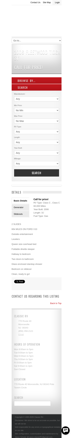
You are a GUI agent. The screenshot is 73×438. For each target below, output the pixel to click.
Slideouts (18, 214)
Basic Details (20, 200)
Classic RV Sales (37, 21)
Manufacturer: (19, 94)
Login (57, 2)
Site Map (47, 2)
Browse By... (25, 81)
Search (36, 173)
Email (21, 334)
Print (15, 286)
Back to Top (54, 303)
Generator (19, 207)
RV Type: (18, 127)
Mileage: (17, 159)
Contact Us (35, 2)
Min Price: (18, 105)
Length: (17, 137)
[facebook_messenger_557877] (65, 430)
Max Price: (18, 116)
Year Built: (18, 148)
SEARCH (21, 87)
